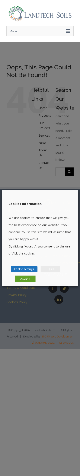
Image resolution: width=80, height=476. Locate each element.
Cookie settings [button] (24, 269)
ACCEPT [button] (25, 278)
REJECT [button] (50, 269)
